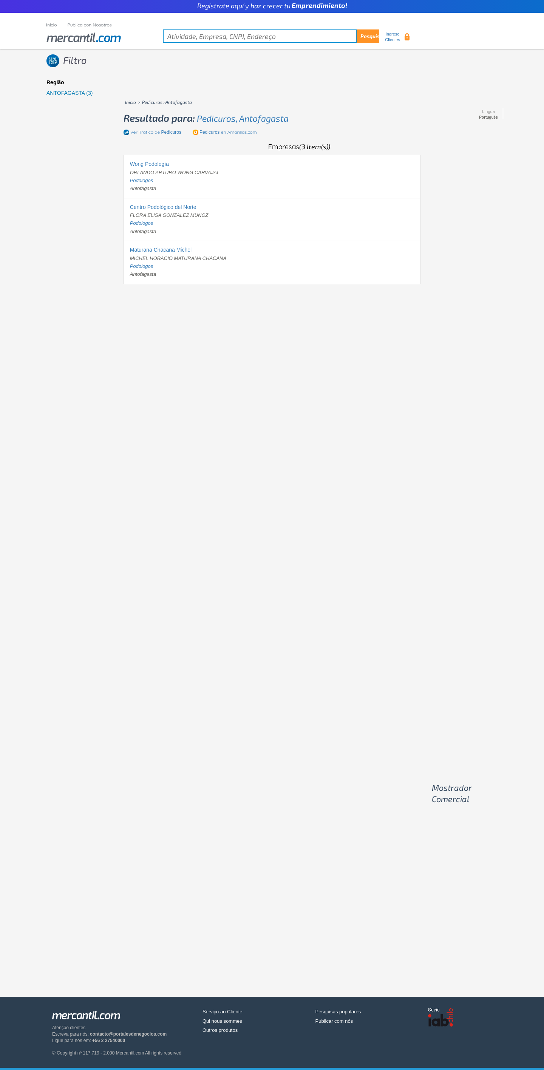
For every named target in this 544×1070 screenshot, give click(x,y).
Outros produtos (220, 1030)
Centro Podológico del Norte (163, 207)
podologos (141, 180)
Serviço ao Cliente (222, 1011)
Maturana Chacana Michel (161, 250)
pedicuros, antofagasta (243, 118)
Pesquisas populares (338, 1011)
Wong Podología (149, 164)
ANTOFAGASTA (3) (69, 93)
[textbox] (271, 36)
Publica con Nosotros (90, 25)
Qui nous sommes (222, 1021)
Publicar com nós (334, 1021)
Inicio (51, 25)
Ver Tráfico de (155, 132)
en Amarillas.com (228, 132)
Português (488, 117)
